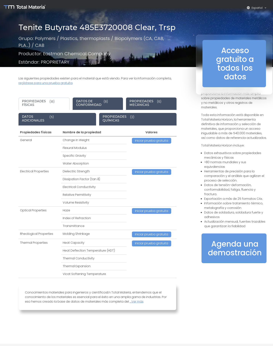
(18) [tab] (38, 103)
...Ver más (137, 301)
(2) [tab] (118, 118)
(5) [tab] (38, 118)
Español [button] (255, 8)
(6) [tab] (145, 103)
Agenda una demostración (235, 248)
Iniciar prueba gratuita (151, 140)
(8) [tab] (92, 103)
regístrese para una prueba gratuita (45, 83)
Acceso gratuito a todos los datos (235, 63)
